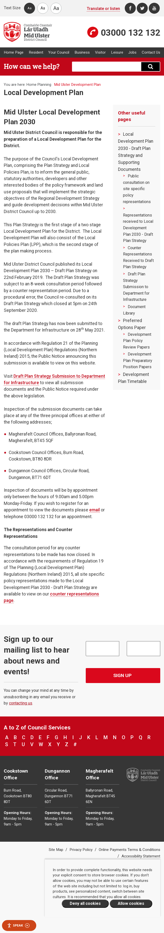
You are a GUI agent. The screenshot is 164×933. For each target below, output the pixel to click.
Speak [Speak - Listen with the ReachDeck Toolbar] (18, 925)
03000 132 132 (130, 32)
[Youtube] (154, 8)
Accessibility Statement (141, 856)
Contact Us (151, 52)
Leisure (117, 52)
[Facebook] (130, 8)
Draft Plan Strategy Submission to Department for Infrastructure (136, 287)
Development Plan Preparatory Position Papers (137, 360)
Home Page (14, 52)
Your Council (58, 52)
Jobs (132, 52)
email (94, 509)
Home (31, 85)
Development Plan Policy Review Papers (137, 341)
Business (82, 52)
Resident (36, 52)
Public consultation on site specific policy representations (137, 189)
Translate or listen (103, 8)
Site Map (56, 849)
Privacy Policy (82, 849)
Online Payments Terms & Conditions (129, 849)
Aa (30, 8)
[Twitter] (142, 8)
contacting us (20, 703)
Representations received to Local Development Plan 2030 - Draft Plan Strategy (138, 228)
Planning (44, 85)
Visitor (100, 52)
